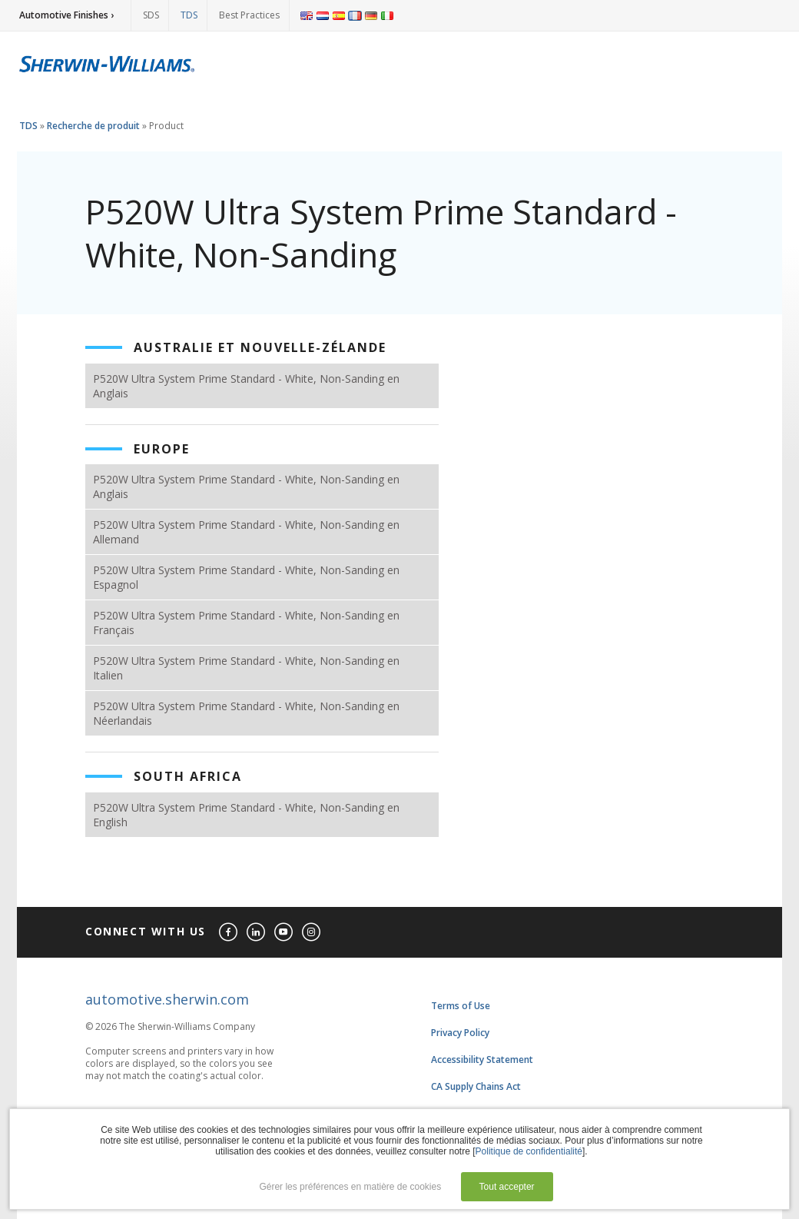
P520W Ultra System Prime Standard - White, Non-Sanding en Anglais (246, 385)
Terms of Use (460, 1005)
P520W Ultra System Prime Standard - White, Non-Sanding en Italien (246, 668)
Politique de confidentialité (529, 1151)
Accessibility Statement (482, 1059)
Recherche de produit (93, 125)
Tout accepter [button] (507, 1186)
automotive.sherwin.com (167, 999)
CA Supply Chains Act (476, 1086)
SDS (151, 15)
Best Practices (249, 15)
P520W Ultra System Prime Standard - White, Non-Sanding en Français (246, 622)
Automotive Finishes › (66, 15)
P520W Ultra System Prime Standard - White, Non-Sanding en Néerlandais (246, 713)
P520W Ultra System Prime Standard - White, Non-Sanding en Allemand (246, 531)
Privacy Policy (460, 1032)
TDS (189, 15)
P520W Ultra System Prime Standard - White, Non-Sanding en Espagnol (246, 577)
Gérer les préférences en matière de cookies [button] (350, 1186)
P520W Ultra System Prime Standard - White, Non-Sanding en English (246, 814)
